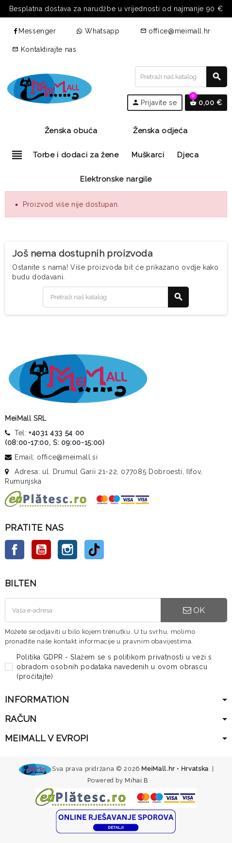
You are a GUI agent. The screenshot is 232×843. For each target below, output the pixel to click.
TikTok (94, 549)
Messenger (34, 31)
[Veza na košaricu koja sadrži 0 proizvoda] (206, 102)
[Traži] (181, 76)
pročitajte (35, 676)
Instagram (67, 549)
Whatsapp (98, 31)
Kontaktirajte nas (44, 49)
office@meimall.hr (175, 31)
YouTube (41, 549)
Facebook (14, 549)
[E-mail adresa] (83, 610)
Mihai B (136, 780)
